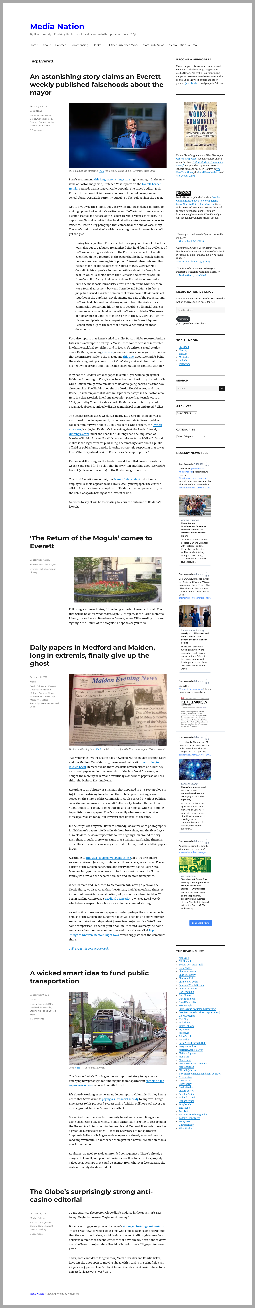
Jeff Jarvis (184, 1033)
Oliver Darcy (185, 1084)
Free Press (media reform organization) (199, 1012)
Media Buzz (185, 1060)
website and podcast (186, 158)
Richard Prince (186, 1101)
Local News (36, 111)
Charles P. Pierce (187, 971)
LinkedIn (183, 360)
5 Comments (36, 130)
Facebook (184, 347)
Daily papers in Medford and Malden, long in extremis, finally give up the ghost (92, 655)
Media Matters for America (193, 1063)
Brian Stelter (185, 968)
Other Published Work (123, 45)
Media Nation (57, 26)
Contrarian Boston (188, 988)
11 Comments (37, 1018)
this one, (108, 352)
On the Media (186, 1087)
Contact (60, 45)
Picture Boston (186, 1090)
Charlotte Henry (187, 975)
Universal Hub (186, 1125)
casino (33, 1004)
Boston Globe (37, 1222)
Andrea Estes (37, 115)
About (47, 45)
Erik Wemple (185, 1005)
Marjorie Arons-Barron (191, 1050)
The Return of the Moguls (43, 564)
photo (77, 1067)
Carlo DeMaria (44, 118)
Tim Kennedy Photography (193, 1114)
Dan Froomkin (186, 992)
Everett (34, 122)
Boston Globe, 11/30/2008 (192, 275)
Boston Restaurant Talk (191, 964)
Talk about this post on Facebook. (89, 948)
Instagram (184, 364)
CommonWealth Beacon (191, 985)
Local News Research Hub (192, 1043)
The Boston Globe (185, 175)
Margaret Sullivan (188, 1046)
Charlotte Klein (186, 978)
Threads (183, 353)
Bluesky (183, 350)
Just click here (192, 83)
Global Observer (187, 1015)
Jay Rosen (184, 1029)
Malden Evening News (42, 693)
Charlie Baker (37, 1226)
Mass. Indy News (153, 45)
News (33, 999)
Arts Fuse (184, 958)
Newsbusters (185, 1077)
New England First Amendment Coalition (200, 1073)
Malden (47, 689)
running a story (79, 434)
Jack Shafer (185, 1022)
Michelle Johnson (188, 1070)
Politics (41, 1218)
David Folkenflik (187, 1002)
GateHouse (36, 689)
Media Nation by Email (183, 45)
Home (34, 45)
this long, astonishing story (112, 179)
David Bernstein (187, 998)
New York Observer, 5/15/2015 (194, 261)
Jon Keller (184, 1039)
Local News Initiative (209, 172)
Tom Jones (184, 1121)
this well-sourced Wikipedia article (108, 857)
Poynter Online (186, 1094)
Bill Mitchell (185, 961)
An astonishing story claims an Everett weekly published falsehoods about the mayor (96, 84)
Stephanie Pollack (39, 1010)
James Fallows (186, 1026)
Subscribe (183, 319)
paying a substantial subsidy (120, 1099)
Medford (34, 696)
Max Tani (184, 1056)
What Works (185, 1128)
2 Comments (36, 1234)
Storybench (185, 1104)
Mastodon (184, 357)
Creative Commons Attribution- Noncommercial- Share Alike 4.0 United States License (198, 201)
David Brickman (38, 686)
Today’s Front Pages (189, 1118)
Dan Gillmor (185, 995)
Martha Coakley (38, 1229)
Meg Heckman (186, 1067)
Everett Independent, (127, 479)
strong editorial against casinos (143, 1226)
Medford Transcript (117, 898)
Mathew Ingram (187, 1053)
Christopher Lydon (188, 981)
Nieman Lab (185, 1080)
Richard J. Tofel (187, 1097)
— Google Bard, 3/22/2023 (190, 241)
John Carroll (185, 1036)
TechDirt (183, 1111)
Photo (101, 171)
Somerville (45, 1007)
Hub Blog (183, 1019)
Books (97, 45)
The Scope (184, 1107)
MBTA (49, 1004)
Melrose (45, 703)
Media (33, 681)
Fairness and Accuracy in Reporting (197, 1009)
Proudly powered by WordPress (63, 1293)
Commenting (79, 45)
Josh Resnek (44, 125)
